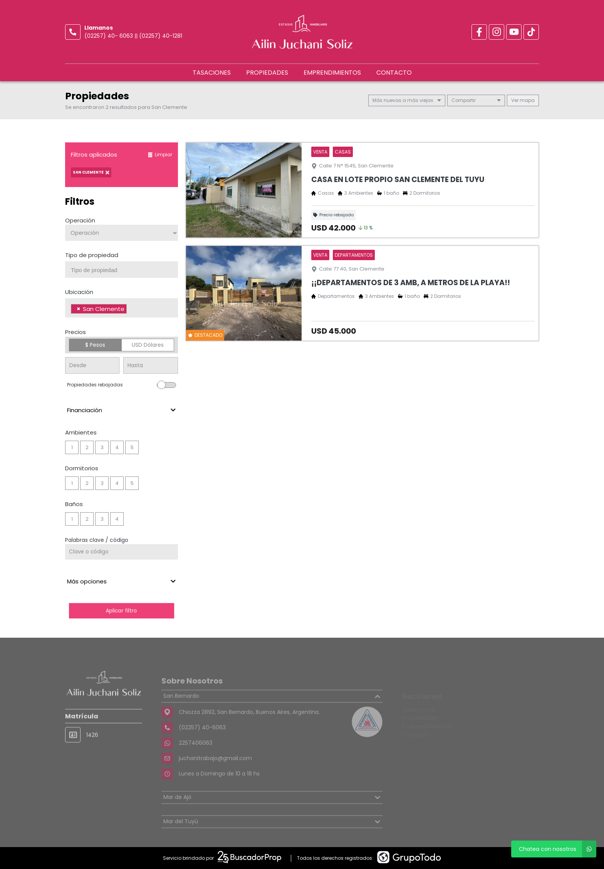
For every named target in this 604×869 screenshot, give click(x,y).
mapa (523, 100)
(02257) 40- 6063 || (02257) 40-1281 (133, 36)
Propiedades (267, 72)
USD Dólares (148, 345)
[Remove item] (78, 308)
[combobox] (121, 269)
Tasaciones (212, 72)
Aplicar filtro (121, 610)
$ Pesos (95, 345)
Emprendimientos (332, 72)
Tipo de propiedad (91, 255)
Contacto (394, 72)
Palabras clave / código (96, 540)
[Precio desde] (92, 365)
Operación (80, 220)
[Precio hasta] (150, 365)
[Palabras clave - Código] (121, 552)
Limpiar (160, 154)
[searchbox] (124, 270)
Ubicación (79, 292)
